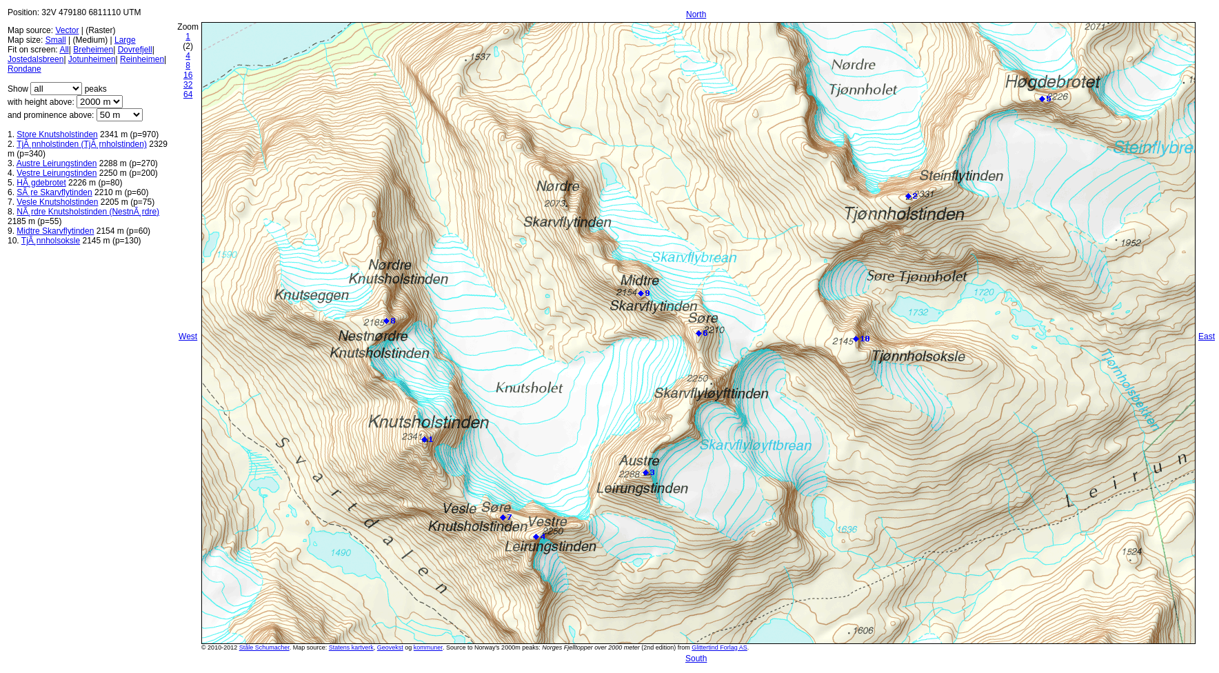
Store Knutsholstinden (57, 134)
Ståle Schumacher (264, 647)
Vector (67, 30)
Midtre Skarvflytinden (55, 231)
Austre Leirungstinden (57, 163)
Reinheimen (142, 59)
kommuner (428, 647)
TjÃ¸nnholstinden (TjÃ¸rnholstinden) (82, 144)
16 (187, 75)
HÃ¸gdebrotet (41, 183)
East (1206, 336)
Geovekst (390, 647)
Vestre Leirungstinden (57, 173)
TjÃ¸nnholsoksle (50, 240)
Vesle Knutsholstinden (57, 202)
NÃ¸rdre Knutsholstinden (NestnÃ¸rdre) (88, 212)
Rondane (24, 69)
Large (125, 40)
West (188, 336)
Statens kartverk (351, 647)
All (63, 49)
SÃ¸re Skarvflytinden (54, 192)
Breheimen (93, 49)
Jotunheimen (92, 59)
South (696, 658)
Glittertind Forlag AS (719, 647)
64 (187, 94)
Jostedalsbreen (35, 59)
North (696, 14)
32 (187, 85)
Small (56, 40)
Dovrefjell (135, 49)
